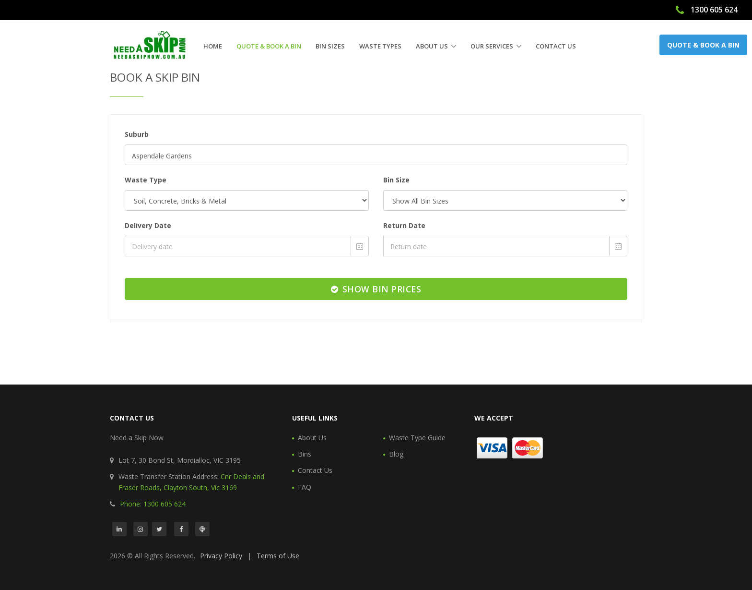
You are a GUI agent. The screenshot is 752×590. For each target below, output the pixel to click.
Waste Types (380, 46)
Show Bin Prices (376, 289)
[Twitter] (159, 529)
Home (212, 46)
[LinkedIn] (119, 529)
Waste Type (145, 179)
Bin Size (396, 179)
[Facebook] (181, 529)
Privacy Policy (221, 555)
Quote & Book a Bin (268, 46)
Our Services (491, 46)
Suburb (137, 134)
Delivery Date (148, 225)
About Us (432, 46)
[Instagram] (140, 529)
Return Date (404, 225)
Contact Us (556, 46)
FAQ (304, 487)
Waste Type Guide (417, 437)
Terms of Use (278, 555)
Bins (304, 453)
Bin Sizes (330, 46)
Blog (396, 453)
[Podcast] (202, 529)
